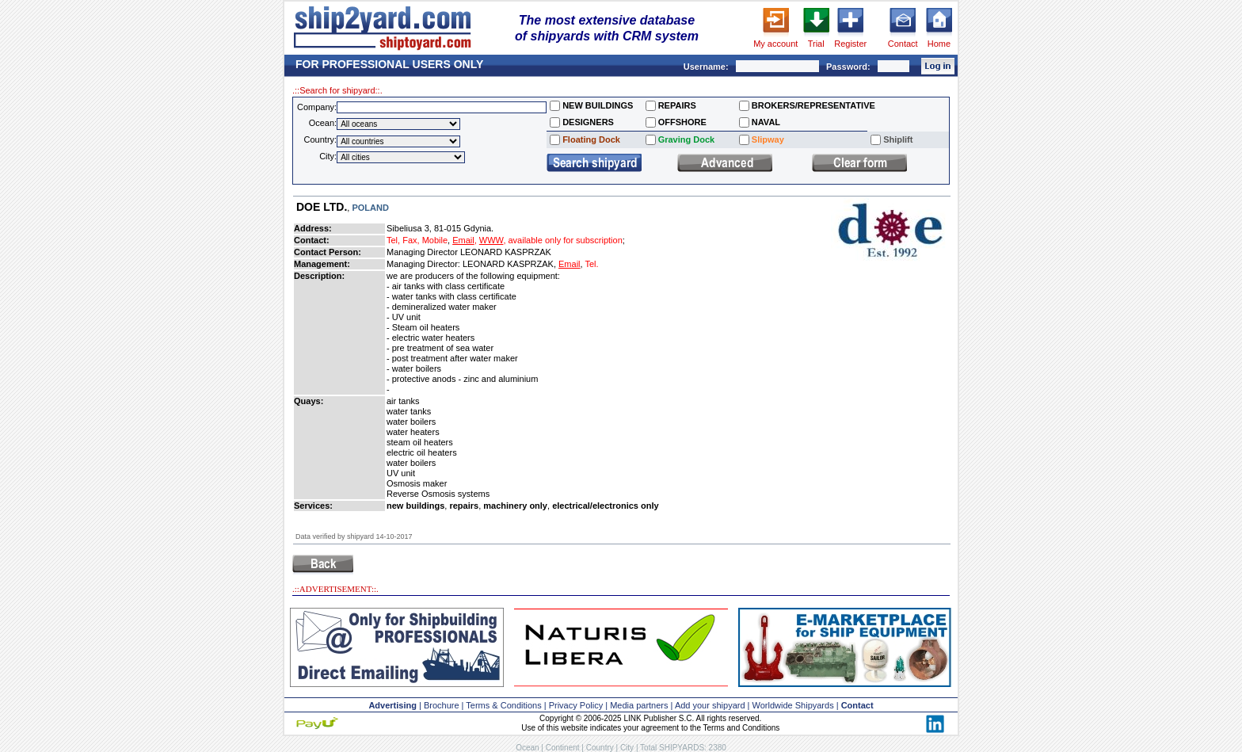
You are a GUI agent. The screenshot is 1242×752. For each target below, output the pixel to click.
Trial (816, 43)
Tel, (393, 240)
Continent (563, 747)
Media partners (639, 705)
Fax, (410, 240)
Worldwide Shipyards (793, 705)
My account (775, 43)
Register (850, 43)
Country (600, 747)
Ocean (527, 747)
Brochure (441, 705)
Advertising (392, 705)
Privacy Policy (576, 705)
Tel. (591, 264)
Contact (903, 43)
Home (939, 43)
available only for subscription (566, 240)
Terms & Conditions (503, 705)
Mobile (435, 240)
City (627, 747)
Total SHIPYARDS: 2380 (683, 747)
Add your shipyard (710, 705)
